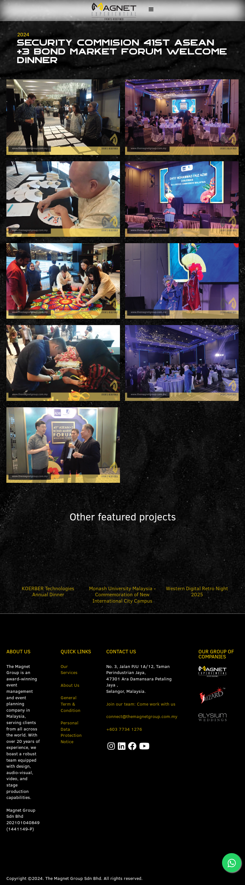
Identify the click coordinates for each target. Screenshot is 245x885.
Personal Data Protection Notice (71, 732)
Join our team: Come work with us (140, 704)
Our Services (69, 669)
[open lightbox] (63, 117)
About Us (70, 685)
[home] (113, 10)
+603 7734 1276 (124, 729)
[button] (151, 9)
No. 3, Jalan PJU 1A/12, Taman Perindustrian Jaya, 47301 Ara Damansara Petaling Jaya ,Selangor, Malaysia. (139, 678)
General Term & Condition (70, 703)
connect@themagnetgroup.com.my (141, 716)
